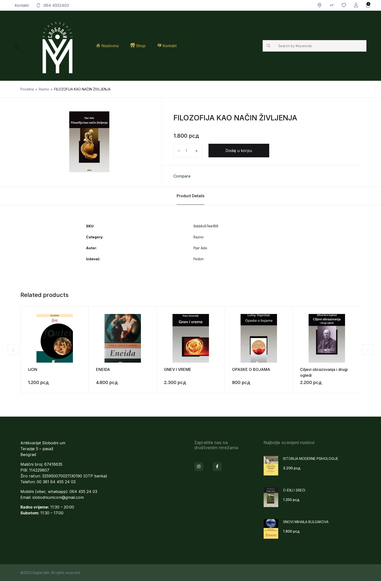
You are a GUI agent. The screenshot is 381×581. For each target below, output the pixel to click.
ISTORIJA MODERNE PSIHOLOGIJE (310, 458)
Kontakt (22, 5)
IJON (32, 369)
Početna (27, 89)
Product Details (190, 195)
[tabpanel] (89, 141)
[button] (356, 5)
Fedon (198, 259)
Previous (8, 349)
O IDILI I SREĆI (294, 490)
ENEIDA (103, 369)
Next (372, 349)
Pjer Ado (200, 248)
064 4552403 (52, 5)
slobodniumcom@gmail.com (58, 497)
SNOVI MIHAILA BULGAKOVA (306, 522)
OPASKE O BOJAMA (251, 369)
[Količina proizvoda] (188, 150)
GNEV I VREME (177, 369)
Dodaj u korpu (238, 150)
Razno (44, 89)
